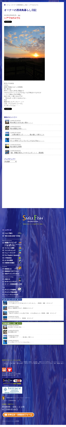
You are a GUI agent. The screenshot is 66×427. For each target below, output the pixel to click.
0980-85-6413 (12, 409)
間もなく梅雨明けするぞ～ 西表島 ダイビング (20, 308)
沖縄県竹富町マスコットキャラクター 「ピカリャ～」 (18, 397)
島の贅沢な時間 (16, 147)
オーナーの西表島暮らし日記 (19, 5)
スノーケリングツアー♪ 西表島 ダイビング (20, 318)
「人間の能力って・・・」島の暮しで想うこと (27, 134)
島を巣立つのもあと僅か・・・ (21, 122)
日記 (19, 15)
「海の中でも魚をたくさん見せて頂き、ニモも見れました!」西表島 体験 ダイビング (32, 313)
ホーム (8, 5)
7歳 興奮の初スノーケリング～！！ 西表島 (27, 153)
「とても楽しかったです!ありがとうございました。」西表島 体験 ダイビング (30, 303)
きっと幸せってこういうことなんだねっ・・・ (27, 141)
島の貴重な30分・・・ (18, 128)
